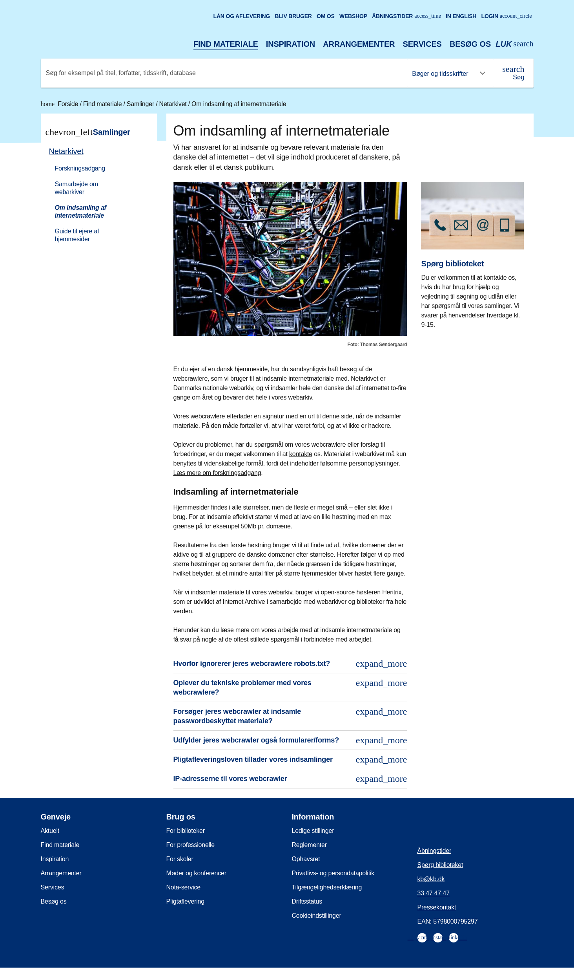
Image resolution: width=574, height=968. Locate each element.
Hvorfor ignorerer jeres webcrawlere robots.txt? (290, 663)
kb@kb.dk (431, 879)
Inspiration (290, 44)
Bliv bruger (293, 16)
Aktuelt (50, 830)
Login (506, 16)
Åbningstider (406, 16)
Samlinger (141, 104)
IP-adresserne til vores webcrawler (290, 779)
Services (422, 44)
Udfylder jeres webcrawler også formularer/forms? (290, 740)
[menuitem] (95, 194)
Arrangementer (359, 44)
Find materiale (225, 44)
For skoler (179, 859)
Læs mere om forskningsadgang (217, 472)
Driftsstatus (307, 901)
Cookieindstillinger (316, 915)
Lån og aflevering (241, 16)
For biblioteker (185, 830)
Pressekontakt (436, 907)
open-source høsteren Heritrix (361, 592)
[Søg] (513, 73)
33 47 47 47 (433, 893)
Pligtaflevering (185, 901)
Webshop (353, 16)
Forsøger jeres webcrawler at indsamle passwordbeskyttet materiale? (290, 715)
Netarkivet (173, 104)
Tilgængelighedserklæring (327, 887)
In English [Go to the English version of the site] (461, 16)
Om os (326, 16)
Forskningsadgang (80, 168)
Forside (60, 104)
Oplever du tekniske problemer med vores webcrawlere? (290, 687)
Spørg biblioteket (440, 865)
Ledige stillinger (313, 830)
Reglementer (309, 845)
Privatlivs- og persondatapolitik (333, 873)
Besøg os (470, 44)
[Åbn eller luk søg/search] (514, 44)
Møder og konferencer (196, 873)
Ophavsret (306, 859)
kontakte (300, 454)
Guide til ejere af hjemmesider (77, 235)
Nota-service (183, 887)
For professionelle (190, 845)
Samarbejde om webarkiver (76, 188)
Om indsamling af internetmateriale (238, 104)
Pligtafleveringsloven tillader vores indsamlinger (290, 759)
